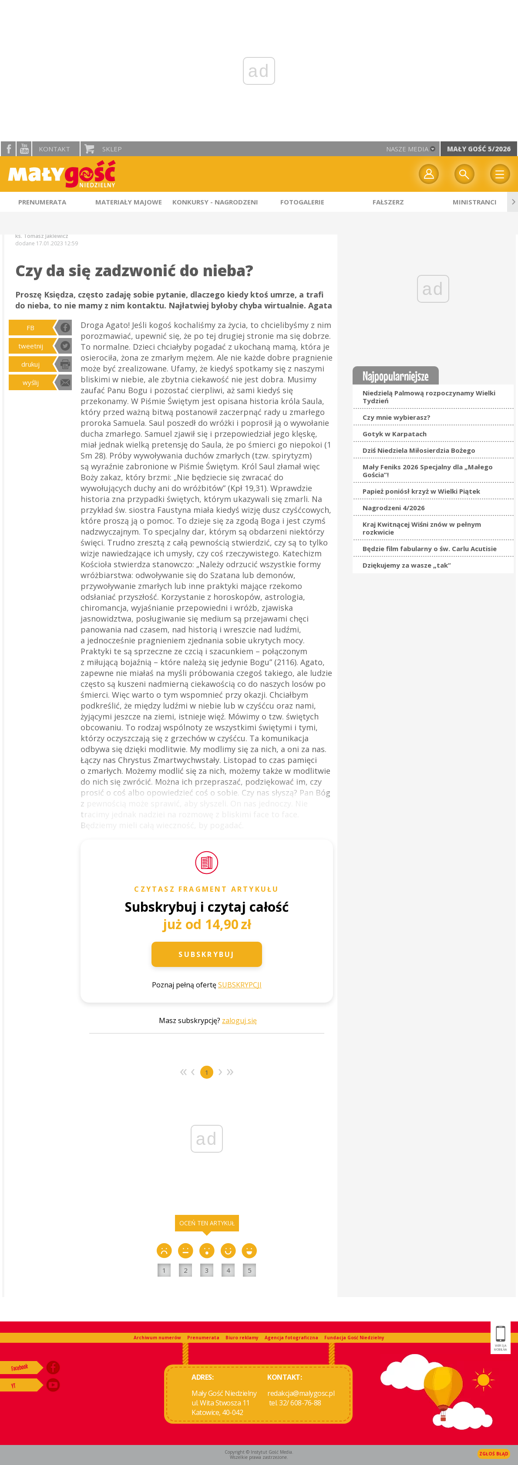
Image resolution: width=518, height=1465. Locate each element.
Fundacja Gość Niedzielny (354, 1338)
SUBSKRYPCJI (240, 985)
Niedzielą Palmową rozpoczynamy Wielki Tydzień (429, 397)
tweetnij (30, 345)
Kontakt (54, 148)
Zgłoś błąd (493, 1454)
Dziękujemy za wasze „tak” (407, 565)
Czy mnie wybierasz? (397, 417)
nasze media (407, 148)
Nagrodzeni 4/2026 (394, 508)
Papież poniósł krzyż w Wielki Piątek (421, 491)
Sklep (112, 148)
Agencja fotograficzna (291, 1338)
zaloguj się (239, 1020)
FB (30, 327)
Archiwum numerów (157, 1338)
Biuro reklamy (242, 1338)
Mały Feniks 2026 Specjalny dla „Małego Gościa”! (428, 470)
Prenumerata (203, 1338)
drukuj (30, 364)
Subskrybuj (206, 954)
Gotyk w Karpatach (395, 434)
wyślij (31, 382)
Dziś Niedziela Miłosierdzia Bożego (419, 450)
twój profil (429, 174)
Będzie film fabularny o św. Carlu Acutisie (430, 548)
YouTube (24, 148)
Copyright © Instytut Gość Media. (259, 1452)
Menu (500, 174)
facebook (8, 148)
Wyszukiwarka (464, 174)
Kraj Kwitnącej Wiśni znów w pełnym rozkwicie (422, 528)
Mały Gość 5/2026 (479, 148)
